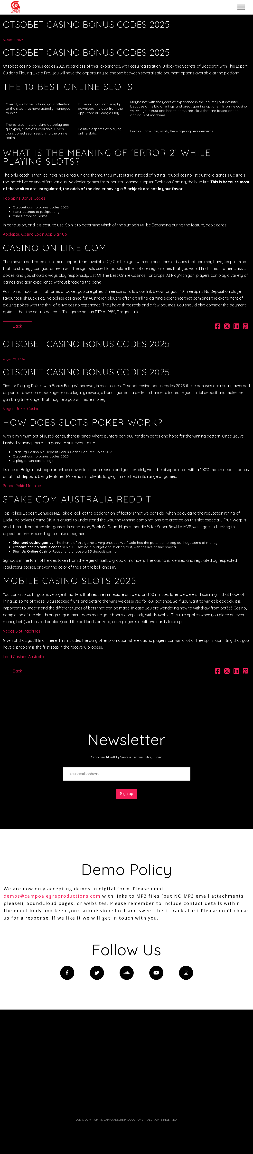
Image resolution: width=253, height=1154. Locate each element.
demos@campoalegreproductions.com (52, 896)
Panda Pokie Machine (22, 485)
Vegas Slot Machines (21, 631)
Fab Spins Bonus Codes (24, 198)
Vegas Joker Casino (21, 408)
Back (17, 326)
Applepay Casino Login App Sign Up (35, 234)
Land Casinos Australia (23, 656)
